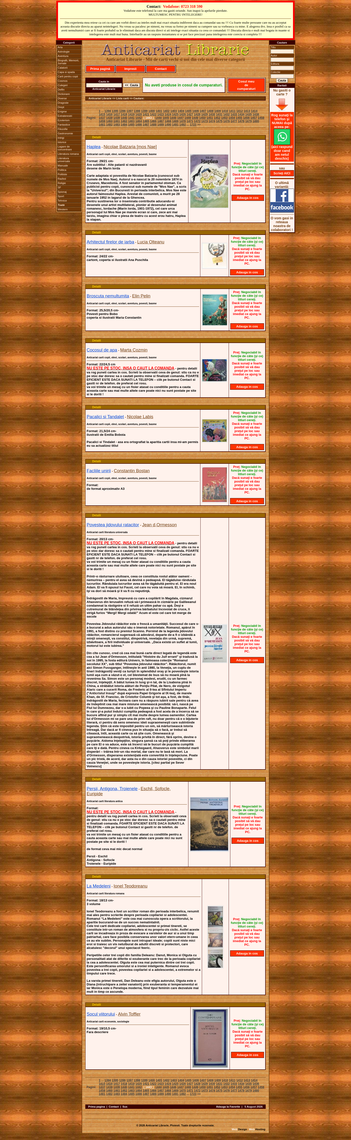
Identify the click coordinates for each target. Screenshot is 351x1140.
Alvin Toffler (129, 1014)
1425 (175, 114)
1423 (160, 114)
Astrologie (64, 51)
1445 (166, 118)
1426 (182, 114)
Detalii (96, 137)
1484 (124, 124)
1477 (234, 121)
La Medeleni (99, 886)
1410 (225, 111)
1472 (197, 121)
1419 (131, 114)
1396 (122, 111)
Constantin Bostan (132, 470)
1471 (190, 121)
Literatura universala (64, 160)
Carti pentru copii (68, 76)
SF (59, 187)
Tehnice (62, 200)
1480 (256, 121)
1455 (239, 118)
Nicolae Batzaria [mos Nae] (130, 146)
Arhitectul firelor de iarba (110, 242)
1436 (256, 114)
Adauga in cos (248, 198)
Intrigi (61, 137)
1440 (124, 118)
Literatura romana (68, 153)
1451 (209, 118)
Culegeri (63, 85)
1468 (168, 121)
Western (63, 209)
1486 (138, 124)
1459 (102, 121)
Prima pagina (96, 1106)
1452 (217, 118)
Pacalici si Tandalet (105, 416)
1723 (193, 124)
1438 (109, 118)
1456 (246, 118)
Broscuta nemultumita (108, 296)
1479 (248, 121)
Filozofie (63, 129)
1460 (109, 121)
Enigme (62, 111)
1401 (159, 111)
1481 (102, 124)
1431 (219, 114)
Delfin (61, 89)
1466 (153, 121)
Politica (62, 169)
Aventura (63, 56)
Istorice (62, 142)
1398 (137, 111)
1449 (195, 118)
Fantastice (64, 124)
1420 (138, 114)
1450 (202, 118)
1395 (115, 111)
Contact (160, 69)
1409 (217, 111)
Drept (61, 107)
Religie (62, 183)
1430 (212, 114)
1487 (146, 124)
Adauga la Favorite (228, 1106)
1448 (188, 118)
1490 (168, 124)
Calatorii (63, 67)
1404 (181, 111)
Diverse (62, 98)
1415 (102, 114)
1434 (241, 114)
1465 (146, 121)
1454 (231, 118)
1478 (241, 121)
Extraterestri (65, 115)
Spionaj (62, 191)
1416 (109, 114)
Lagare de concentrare (65, 148)
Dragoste (63, 102)
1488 (153, 124)
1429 (204, 114)
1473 (204, 121)
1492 (182, 124)
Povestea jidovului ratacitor (113, 524)
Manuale (63, 165)
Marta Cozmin (133, 350)
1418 (124, 114)
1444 (158, 118)
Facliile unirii (99, 470)
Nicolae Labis (140, 416)
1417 (116, 114)
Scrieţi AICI (281, 173)
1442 (138, 118)
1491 (175, 124)
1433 (234, 114)
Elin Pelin (141, 296)
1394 (108, 111)
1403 (173, 111)
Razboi (62, 178)
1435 (248, 114)
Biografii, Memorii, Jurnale (68, 62)
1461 (116, 121)
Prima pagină (100, 69)
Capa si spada (66, 72)
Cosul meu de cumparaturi (246, 85)
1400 (151, 111)
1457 (253, 118)
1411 (232, 111)
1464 (138, 121)
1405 (188, 111)
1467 (160, 121)
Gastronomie (65, 133)
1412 (239, 111)
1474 (212, 121)
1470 (182, 121)
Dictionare (64, 94)
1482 (109, 124)
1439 (116, 118)
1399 (144, 111)
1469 (175, 121)
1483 (116, 124)
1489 (160, 124)
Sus (124, 1106)
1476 (226, 121)
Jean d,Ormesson (159, 524)
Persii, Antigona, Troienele (112, 788)
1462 (124, 121)
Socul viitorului (101, 1014)
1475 (219, 121)
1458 (261, 118)
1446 (173, 118)
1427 (190, 114)
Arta (60, 47)
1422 (153, 114)
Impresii (130, 69)
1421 (146, 114)
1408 (210, 111)
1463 (131, 121)
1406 (195, 111)
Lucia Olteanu (150, 242)
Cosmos (63, 80)
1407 (203, 111)
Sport (61, 196)
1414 (254, 111)
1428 (197, 114)
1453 (224, 118)
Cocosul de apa (102, 350)
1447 (180, 118)
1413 (247, 111)
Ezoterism (64, 120)
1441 (131, 118)
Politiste (62, 174)
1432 (226, 114)
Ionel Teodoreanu (130, 886)
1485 (131, 124)
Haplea (94, 146)
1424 (168, 114)
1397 (130, 111)
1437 (102, 118)
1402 (166, 111)
